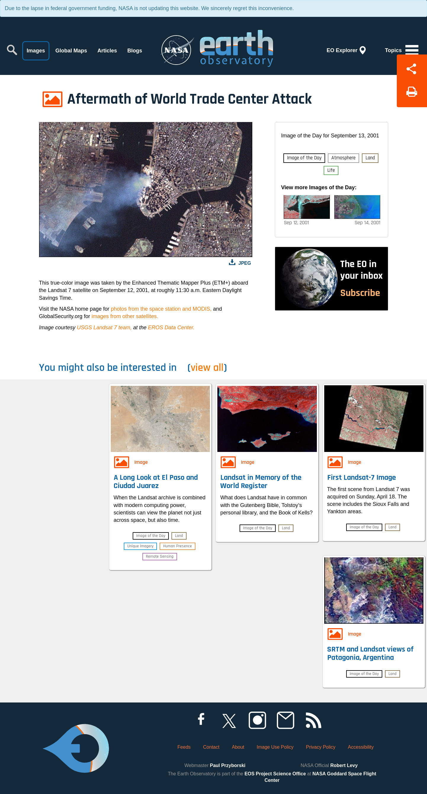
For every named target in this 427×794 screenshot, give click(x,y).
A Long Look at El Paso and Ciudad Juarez (156, 482)
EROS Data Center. (171, 328)
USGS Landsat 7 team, (104, 328)
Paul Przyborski (227, 765)
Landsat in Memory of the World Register (260, 482)
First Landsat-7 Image (361, 477)
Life (331, 170)
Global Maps (71, 51)
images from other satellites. (125, 316)
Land (370, 158)
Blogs (134, 51)
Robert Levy (343, 765)
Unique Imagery (140, 546)
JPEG (244, 263)
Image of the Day (304, 158)
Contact (211, 747)
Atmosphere (343, 158)
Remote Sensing (160, 556)
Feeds (183, 747)
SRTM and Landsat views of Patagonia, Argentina (370, 653)
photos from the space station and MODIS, (161, 309)
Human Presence (177, 546)
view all (207, 367)
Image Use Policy (275, 747)
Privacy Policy (321, 747)
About (238, 747)
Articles (107, 51)
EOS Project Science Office (275, 773)
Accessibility (361, 747)
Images (36, 51)
